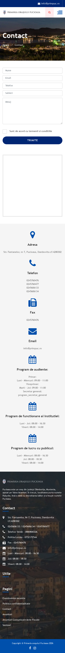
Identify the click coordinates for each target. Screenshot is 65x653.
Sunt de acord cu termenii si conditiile (31, 131)
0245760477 (33, 284)
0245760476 (33, 280)
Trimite (32, 140)
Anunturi (7, 614)
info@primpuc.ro (49, 3)
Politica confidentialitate (16, 603)
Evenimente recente (14, 598)
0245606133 (33, 287)
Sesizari (7, 625)
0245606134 (33, 291)
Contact (7, 609)
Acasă (6, 45)
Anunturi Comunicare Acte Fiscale (21, 619)
